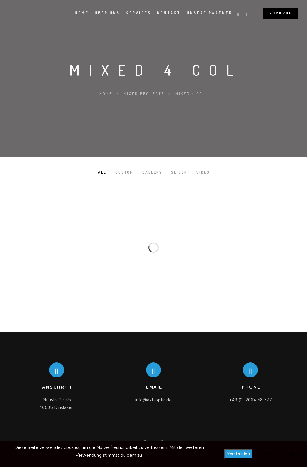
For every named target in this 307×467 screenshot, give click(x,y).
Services (138, 13)
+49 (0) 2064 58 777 (250, 400)
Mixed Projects (144, 93)
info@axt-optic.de (153, 400)
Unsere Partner (209, 13)
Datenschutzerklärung (282, 453)
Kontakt (169, 13)
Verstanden (238, 453)
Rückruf (280, 13)
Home (82, 13)
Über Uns (107, 13)
